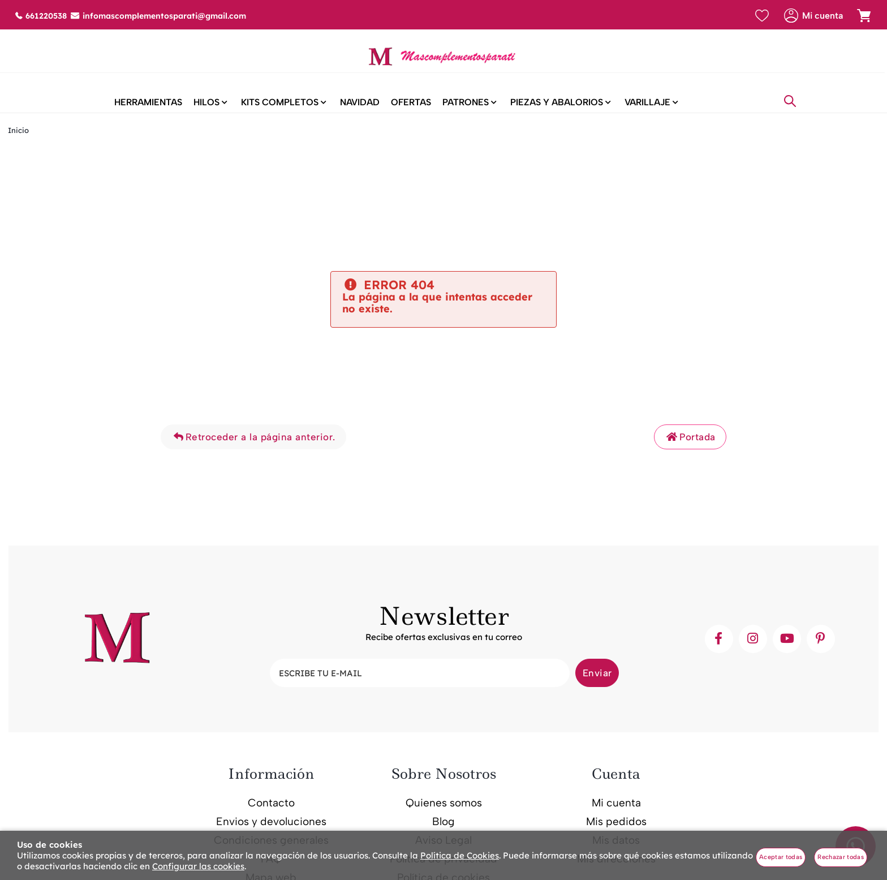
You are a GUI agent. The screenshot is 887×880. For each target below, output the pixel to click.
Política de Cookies (459, 855)
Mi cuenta (616, 812)
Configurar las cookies (198, 866)
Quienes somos (444, 812)
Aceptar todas (780, 857)
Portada (690, 446)
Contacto (271, 812)
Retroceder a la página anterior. (253, 446)
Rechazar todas (840, 857)
